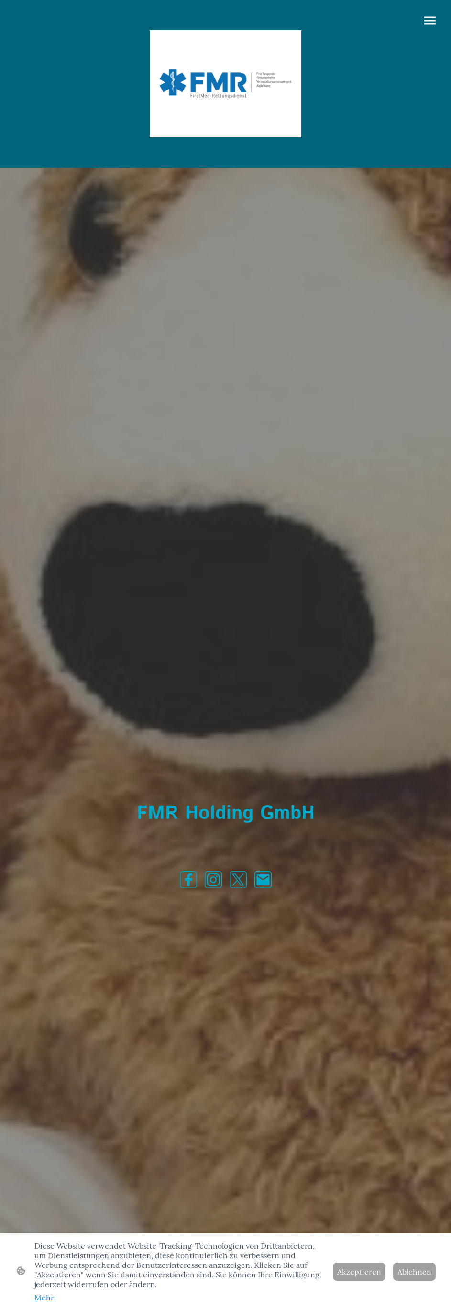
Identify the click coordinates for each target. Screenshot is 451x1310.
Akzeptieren (359, 1271)
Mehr (44, 1297)
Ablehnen (414, 1271)
